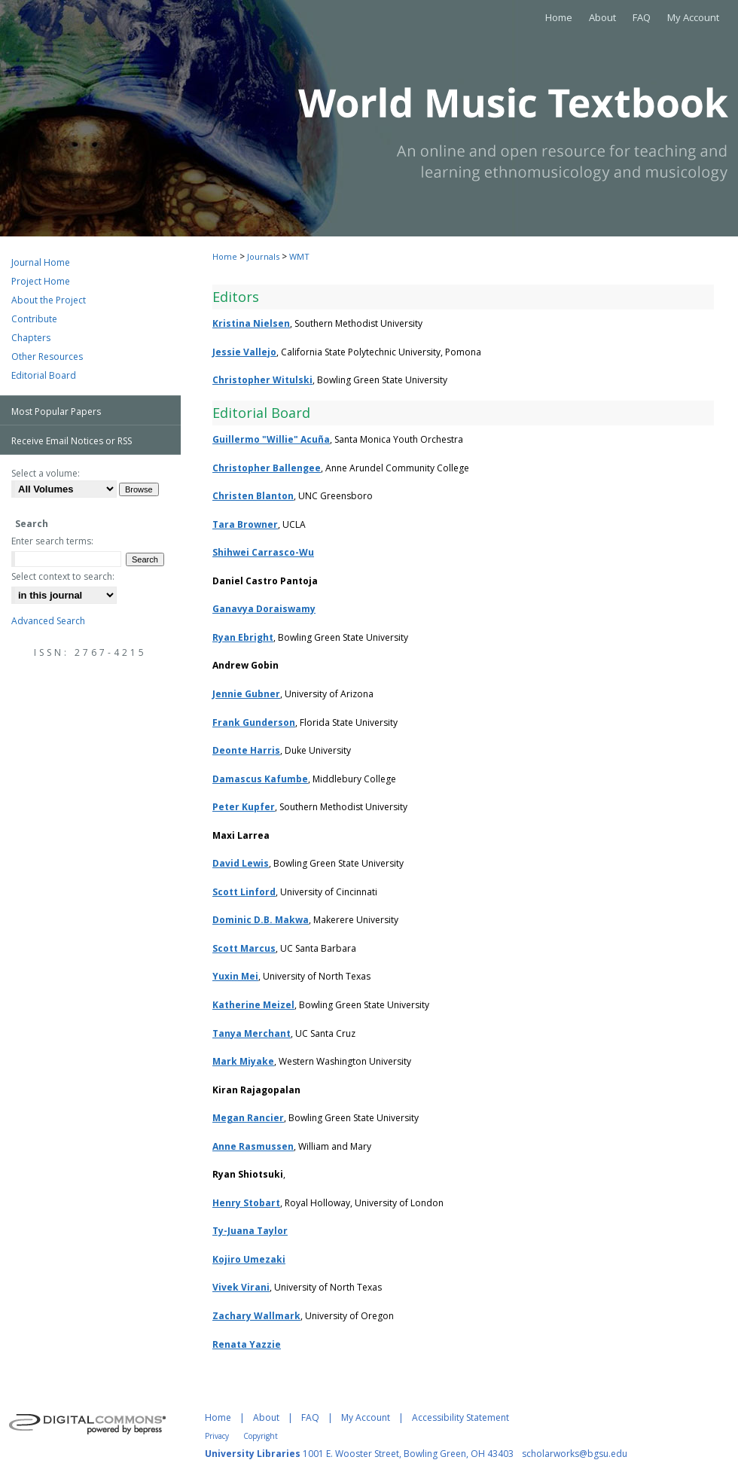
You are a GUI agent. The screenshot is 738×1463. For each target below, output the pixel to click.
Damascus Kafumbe (260, 779)
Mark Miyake (243, 1061)
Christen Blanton (253, 495)
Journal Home (40, 262)
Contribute (34, 318)
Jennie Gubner (246, 693)
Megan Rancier (248, 1117)
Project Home (40, 281)
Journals (263, 256)
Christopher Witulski (262, 379)
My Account (365, 1417)
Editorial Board (43, 375)
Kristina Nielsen (251, 323)
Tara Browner (245, 524)
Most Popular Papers (56, 411)
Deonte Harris (246, 750)
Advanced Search (48, 620)
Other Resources (47, 356)
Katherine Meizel (253, 1004)
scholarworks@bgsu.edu (574, 1453)
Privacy (217, 1436)
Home (224, 256)
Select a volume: (45, 473)
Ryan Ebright (242, 637)
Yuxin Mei (235, 976)
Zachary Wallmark (256, 1315)
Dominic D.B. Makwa (260, 919)
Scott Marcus (244, 948)
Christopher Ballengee (266, 468)
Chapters (30, 337)
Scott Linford (244, 891)
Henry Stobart (246, 1202)
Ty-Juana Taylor (250, 1230)
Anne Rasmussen (253, 1146)
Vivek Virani (241, 1287)
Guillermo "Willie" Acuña (271, 439)
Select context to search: (62, 576)
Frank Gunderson (253, 722)
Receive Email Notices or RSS (71, 440)
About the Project (48, 300)
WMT (299, 256)
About (266, 1417)
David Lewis (240, 863)
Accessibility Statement (460, 1417)
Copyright (260, 1436)
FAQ (310, 1417)
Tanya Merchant (251, 1033)
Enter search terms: (52, 541)
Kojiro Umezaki (248, 1259)
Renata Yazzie (246, 1344)
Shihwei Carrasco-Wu (263, 552)
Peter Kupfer (243, 806)
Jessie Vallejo (244, 352)
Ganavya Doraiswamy (264, 608)
